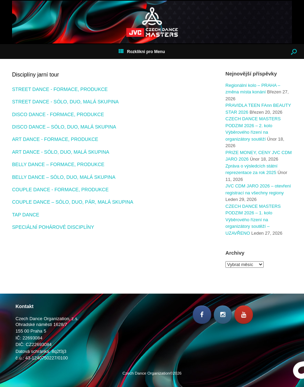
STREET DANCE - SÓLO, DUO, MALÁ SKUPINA (65, 101)
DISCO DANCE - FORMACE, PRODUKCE (58, 114)
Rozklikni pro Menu (142, 51)
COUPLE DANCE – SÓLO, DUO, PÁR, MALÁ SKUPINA (72, 202)
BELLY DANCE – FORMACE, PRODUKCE (58, 164)
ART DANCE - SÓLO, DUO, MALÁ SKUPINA (60, 152)
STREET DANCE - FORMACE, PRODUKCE (60, 89)
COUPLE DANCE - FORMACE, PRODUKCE (60, 189)
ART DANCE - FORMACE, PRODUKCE (55, 139)
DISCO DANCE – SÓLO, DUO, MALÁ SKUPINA (64, 127)
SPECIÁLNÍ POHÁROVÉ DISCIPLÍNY (53, 227)
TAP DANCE (25, 214)
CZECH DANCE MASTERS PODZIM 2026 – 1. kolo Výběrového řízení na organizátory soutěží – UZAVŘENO (253, 220)
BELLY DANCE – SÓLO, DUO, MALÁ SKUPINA (63, 177)
